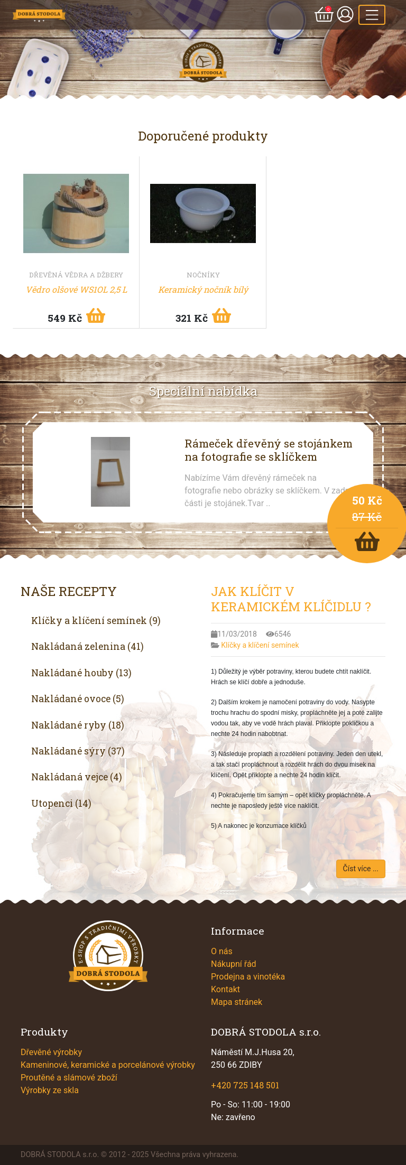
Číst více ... (361, 868)
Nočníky (203, 275)
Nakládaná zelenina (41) (87, 646)
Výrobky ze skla (50, 1090)
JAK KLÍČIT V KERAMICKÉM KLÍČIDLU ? (291, 599)
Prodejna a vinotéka (248, 977)
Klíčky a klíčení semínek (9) (96, 620)
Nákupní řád (233, 964)
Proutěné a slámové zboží (69, 1078)
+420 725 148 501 (245, 1085)
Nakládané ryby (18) (77, 725)
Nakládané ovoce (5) (77, 699)
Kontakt (225, 989)
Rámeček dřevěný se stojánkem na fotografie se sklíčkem (268, 450)
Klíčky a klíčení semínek (260, 645)
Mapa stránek (236, 1002)
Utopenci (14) (61, 803)
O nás (222, 951)
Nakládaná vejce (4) (76, 777)
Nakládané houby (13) (81, 673)
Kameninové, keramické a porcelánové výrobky (108, 1065)
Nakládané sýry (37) (78, 751)
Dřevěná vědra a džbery (76, 275)
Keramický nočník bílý (203, 289)
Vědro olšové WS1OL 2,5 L (76, 289)
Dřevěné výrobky (51, 1052)
